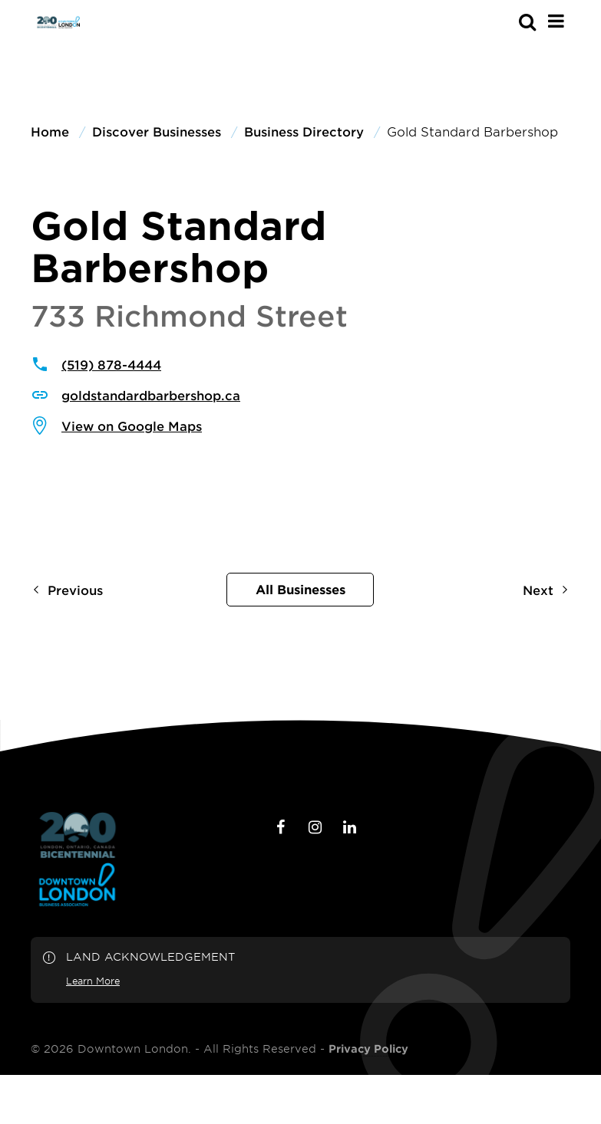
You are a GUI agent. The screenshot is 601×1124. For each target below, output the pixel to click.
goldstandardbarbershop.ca (150, 395)
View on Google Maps (131, 425)
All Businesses (300, 589)
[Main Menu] (556, 21)
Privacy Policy (368, 1049)
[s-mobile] (499, 21)
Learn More (93, 980)
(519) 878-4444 (111, 364)
